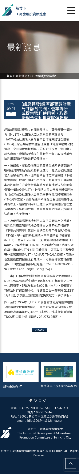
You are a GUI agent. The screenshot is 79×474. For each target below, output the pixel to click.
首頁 (10, 76)
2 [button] (35, 400)
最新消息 (21, 76)
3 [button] (40, 400)
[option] (21, 377)
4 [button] (44, 400)
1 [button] (30, 400)
